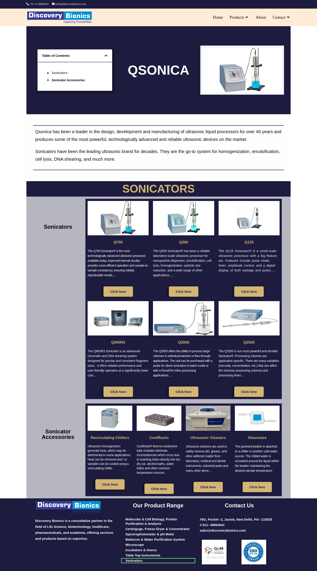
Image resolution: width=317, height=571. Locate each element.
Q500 (183, 241)
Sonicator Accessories (68, 80)
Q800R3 (118, 342)
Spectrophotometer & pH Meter (149, 534)
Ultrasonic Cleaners (208, 437)
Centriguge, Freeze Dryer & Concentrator (157, 529)
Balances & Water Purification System (155, 539)
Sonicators (60, 73)
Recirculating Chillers (110, 439)
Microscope (134, 545)
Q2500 (249, 342)
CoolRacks (159, 437)
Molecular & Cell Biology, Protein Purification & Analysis (151, 521)
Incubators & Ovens (141, 550)
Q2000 (183, 342)
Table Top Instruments (142, 555)
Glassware (257, 437)
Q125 (249, 241)
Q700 (118, 241)
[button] (106, 55)
